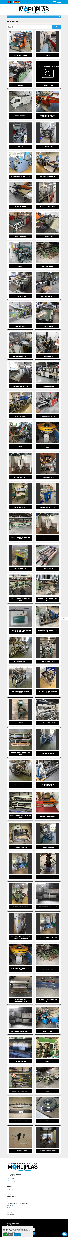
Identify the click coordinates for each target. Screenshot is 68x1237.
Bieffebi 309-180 (20, 1061)
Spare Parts (10, 1201)
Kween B (47, 1061)
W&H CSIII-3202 (20, 326)
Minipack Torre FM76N (47, 816)
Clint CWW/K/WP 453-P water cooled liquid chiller (20, 937)
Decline (10, 1234)
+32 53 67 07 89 (14, 1178)
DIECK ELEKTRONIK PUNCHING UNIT (20, 753)
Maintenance (10, 1198)
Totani (20, 85)
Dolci (20, 447)
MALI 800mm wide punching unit (48, 1000)
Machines (9, 1189)
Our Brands (10, 1207)
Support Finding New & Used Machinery (17, 1203)
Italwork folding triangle (20, 877)
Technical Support (11, 1196)
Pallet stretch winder (48, 1151)
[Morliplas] (22, 1166)
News (8, 1194)
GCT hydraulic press (47, 507)
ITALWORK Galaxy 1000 (47, 176)
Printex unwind (47, 266)
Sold (8, 1192)
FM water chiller (20, 568)
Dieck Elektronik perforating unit (20, 816)
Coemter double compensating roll (20, 1000)
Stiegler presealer (20, 847)
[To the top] (63, 618)
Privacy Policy (10, 1214)
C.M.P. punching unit (48, 661)
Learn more (17, 1234)
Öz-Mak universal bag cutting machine (47, 115)
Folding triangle (20, 661)
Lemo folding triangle (20, 907)
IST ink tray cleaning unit (48, 907)
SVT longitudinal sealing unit (20, 692)
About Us (9, 1205)
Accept (5, 1234)
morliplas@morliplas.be (15, 1181)
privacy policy (11, 1232)
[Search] (29, 27)
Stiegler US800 (20, 416)
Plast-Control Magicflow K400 (48, 446)
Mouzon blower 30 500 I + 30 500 (47, 630)
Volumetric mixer (20, 477)
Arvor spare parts (20, 1151)
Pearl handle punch (48, 877)
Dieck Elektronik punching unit (20, 538)
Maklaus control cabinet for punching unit (20, 630)
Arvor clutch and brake (47, 1121)
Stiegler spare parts (20, 1121)
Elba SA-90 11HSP (47, 85)
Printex (20, 723)
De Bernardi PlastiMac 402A (20, 176)
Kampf (48, 1091)
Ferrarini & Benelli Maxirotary (47, 785)
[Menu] (54, 2)
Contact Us (10, 1212)
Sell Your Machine (11, 1210)
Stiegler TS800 (47, 236)
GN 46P (20, 266)
